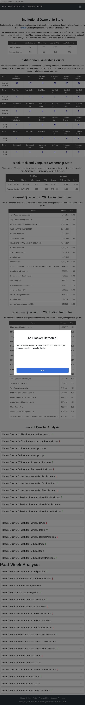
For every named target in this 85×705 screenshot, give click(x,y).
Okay (42, 370)
